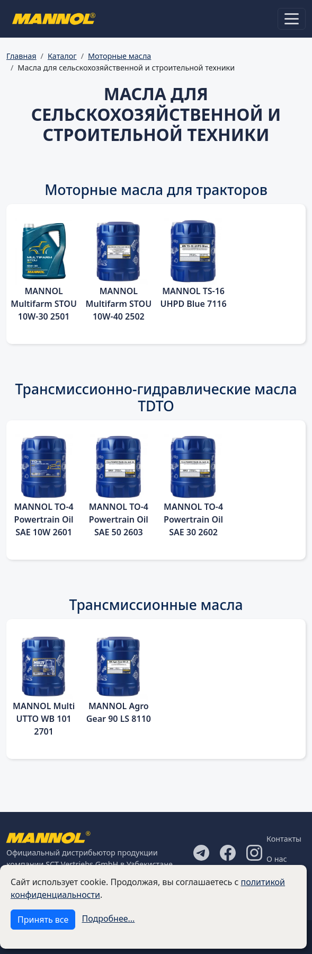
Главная (21, 56)
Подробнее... (108, 918)
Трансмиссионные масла (156, 604)
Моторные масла (119, 56)
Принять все (42, 919)
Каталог (62, 56)
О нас (276, 859)
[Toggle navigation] (292, 19)
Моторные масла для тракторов (156, 189)
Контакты (283, 839)
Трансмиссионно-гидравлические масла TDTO (156, 397)
